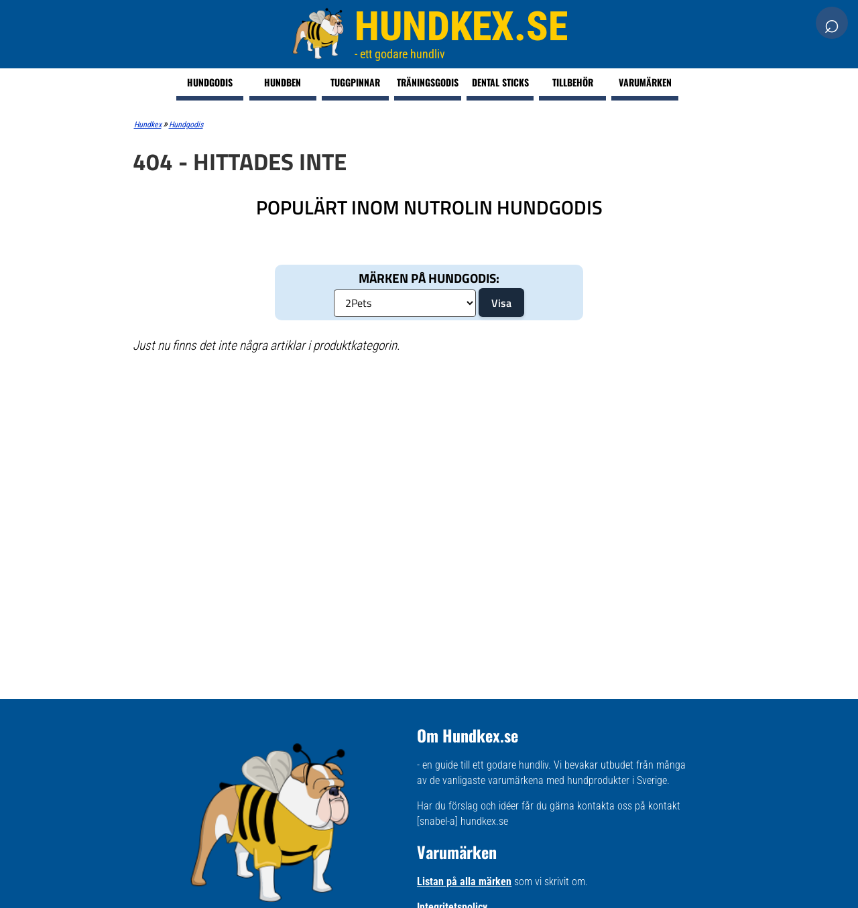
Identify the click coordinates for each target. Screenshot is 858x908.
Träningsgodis (427, 82)
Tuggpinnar (355, 82)
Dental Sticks (500, 82)
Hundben (282, 82)
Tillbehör (572, 82)
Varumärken (645, 82)
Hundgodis (210, 82)
